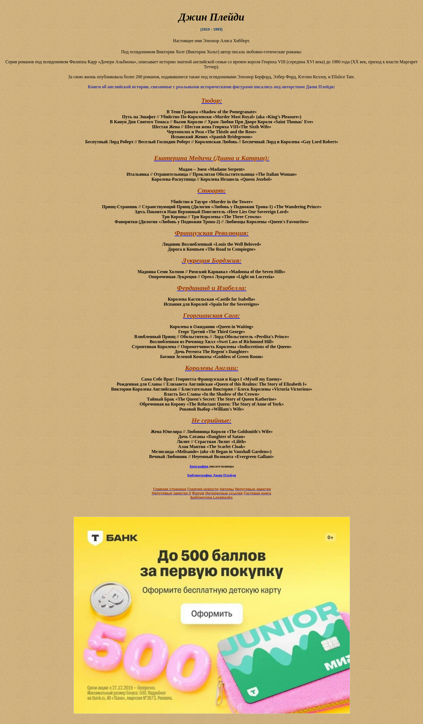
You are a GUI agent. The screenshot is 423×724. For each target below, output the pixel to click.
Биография (199, 466)
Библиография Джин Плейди (211, 475)
